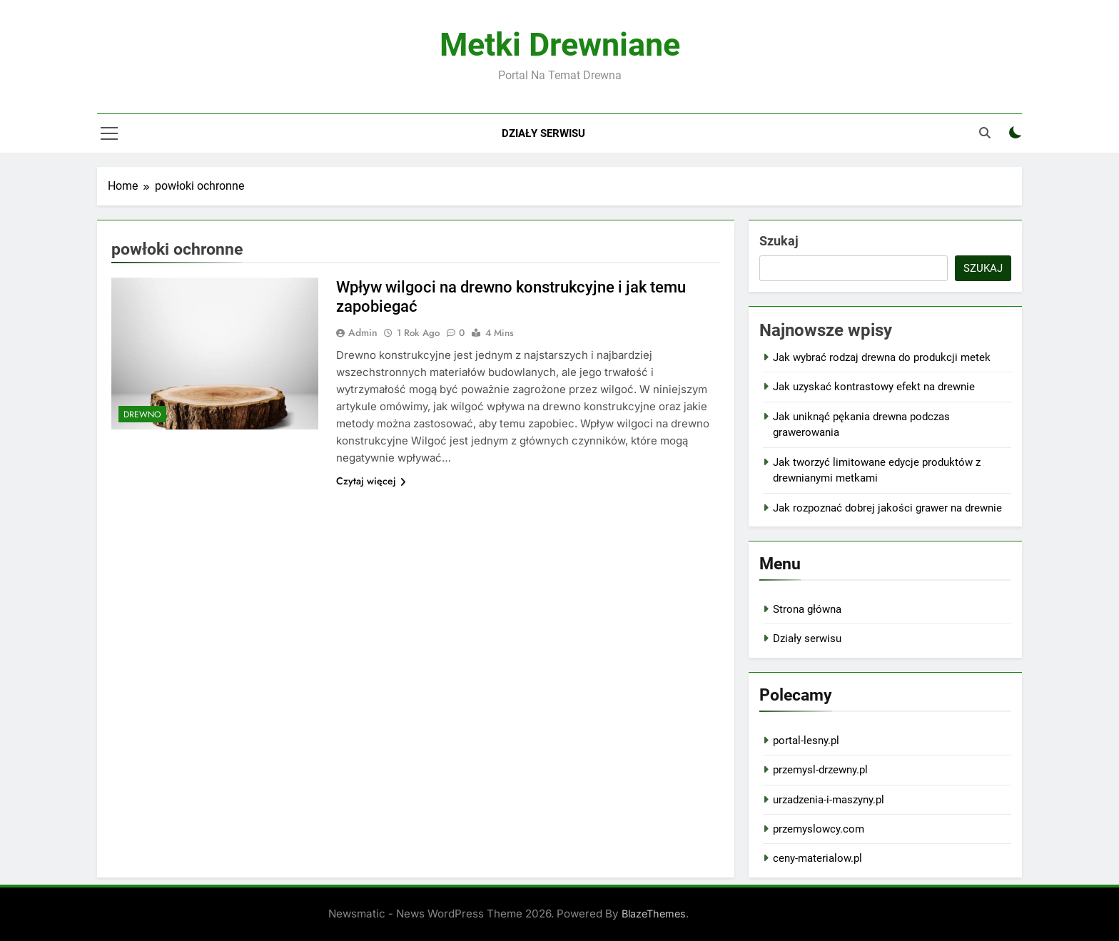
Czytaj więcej (371, 481)
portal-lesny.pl (806, 740)
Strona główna (807, 609)
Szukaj (779, 240)
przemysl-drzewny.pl (820, 769)
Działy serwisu (543, 133)
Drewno (142, 414)
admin (363, 332)
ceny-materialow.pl (817, 858)
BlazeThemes (654, 913)
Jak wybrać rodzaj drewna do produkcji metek (882, 357)
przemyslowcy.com (818, 829)
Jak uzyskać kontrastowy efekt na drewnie (874, 386)
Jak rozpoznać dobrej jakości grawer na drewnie (887, 508)
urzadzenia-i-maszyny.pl (828, 799)
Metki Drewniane (560, 44)
